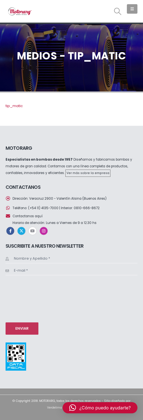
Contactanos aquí (28, 216)
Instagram (44, 231)
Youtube (32, 231)
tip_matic (14, 105)
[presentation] (28, 298)
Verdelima (54, 407)
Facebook (10, 231)
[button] (118, 11)
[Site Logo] (19, 11)
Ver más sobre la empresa (87, 173)
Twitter (21, 231)
